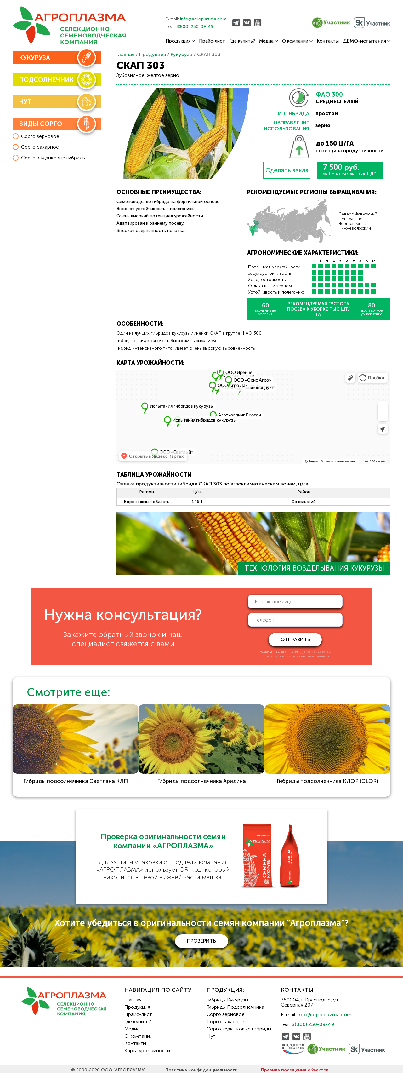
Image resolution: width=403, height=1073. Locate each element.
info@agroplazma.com (203, 19)
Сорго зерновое (226, 1012)
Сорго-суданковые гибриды (239, 1026)
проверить (201, 938)
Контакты (328, 41)
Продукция (180, 41)
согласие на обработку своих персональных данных (296, 654)
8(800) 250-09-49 (194, 26)
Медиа (268, 41)
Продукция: (225, 987)
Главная (125, 54)
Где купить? (242, 41)
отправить (295, 639)
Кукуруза (181, 54)
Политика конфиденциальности (201, 1067)
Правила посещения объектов (295, 1067)
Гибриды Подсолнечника (235, 1004)
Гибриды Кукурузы (227, 997)
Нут (211, 1033)
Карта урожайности (147, 1048)
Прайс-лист (212, 41)
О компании (297, 41)
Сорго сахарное (225, 1019)
